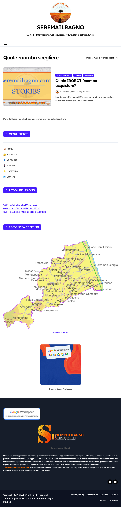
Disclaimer (92, 494)
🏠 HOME (8, 148)
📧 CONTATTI (10, 176)
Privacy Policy (77, 494)
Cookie (114, 494)
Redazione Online (65, 92)
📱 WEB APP (9, 165)
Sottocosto (88, 75)
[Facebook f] (110, 481)
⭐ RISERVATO (10, 171)
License (104, 494)
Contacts (113, 500)
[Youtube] (115, 481)
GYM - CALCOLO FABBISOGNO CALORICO (24, 212)
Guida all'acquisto (64, 75)
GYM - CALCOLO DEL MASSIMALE (20, 204)
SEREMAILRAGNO (60, 27)
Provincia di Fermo (60, 332)
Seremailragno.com (13, 498)
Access (102, 500)
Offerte (78, 75)
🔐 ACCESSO (10, 154)
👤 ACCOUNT (10, 160)
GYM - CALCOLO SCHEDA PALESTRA (21, 208)
